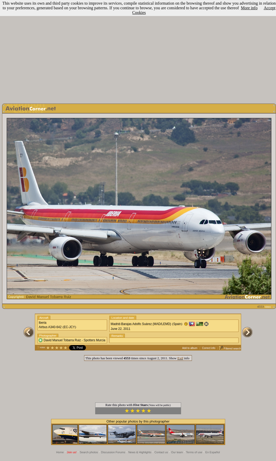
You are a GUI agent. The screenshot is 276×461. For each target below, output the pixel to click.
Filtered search (230, 348)
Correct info (208, 348)
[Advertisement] (137, 50)
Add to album (189, 348)
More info (249, 8)
